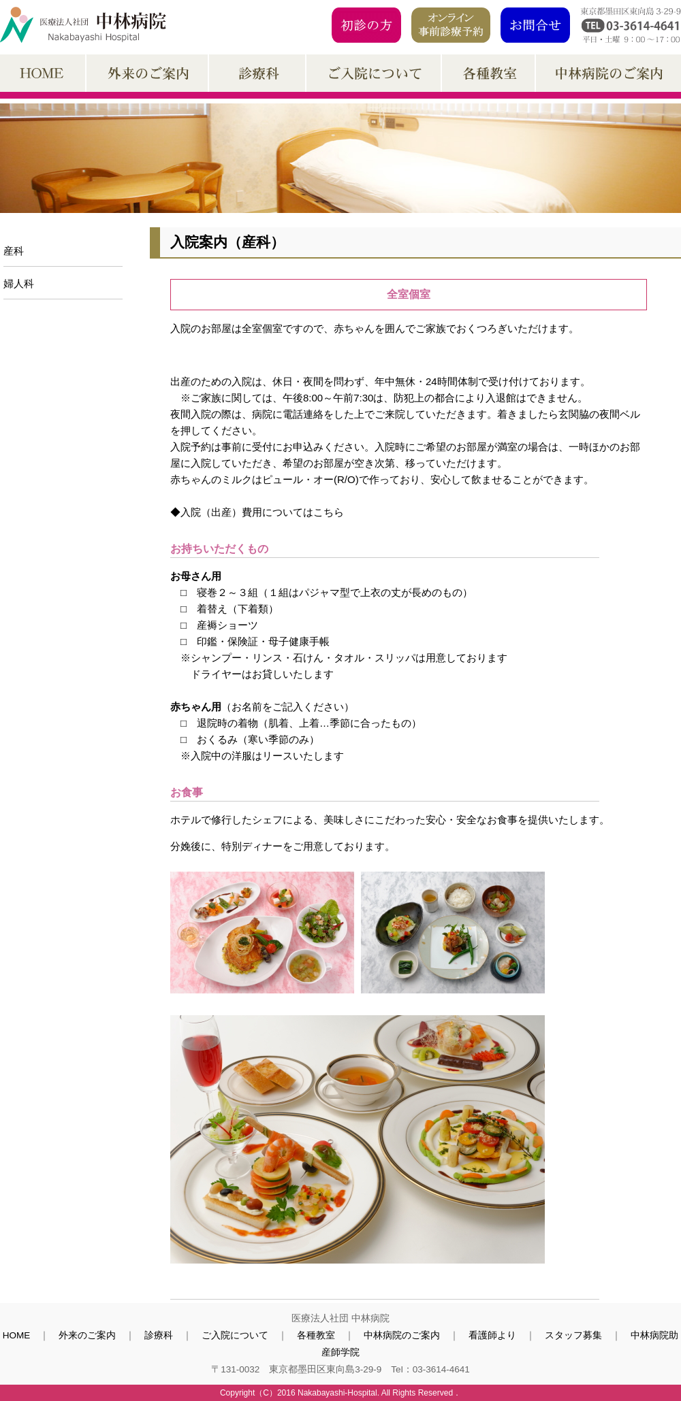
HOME (17, 1335)
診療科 (158, 1335)
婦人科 (18, 283)
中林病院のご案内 (402, 1335)
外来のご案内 (87, 1335)
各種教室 (316, 1335)
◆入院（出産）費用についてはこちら (257, 512)
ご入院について (235, 1335)
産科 (13, 251)
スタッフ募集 (573, 1335)
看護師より (492, 1335)
